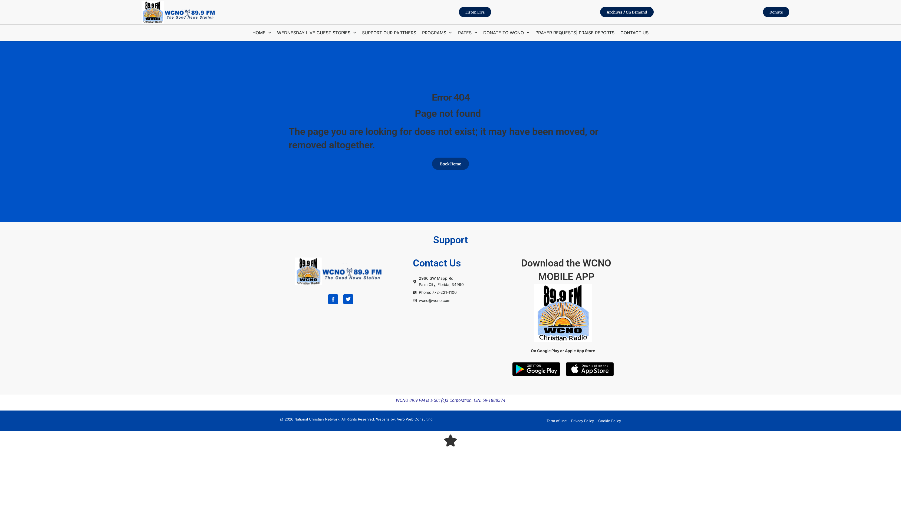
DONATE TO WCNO (506, 32)
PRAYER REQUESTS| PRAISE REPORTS (574, 32)
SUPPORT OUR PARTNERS (389, 32)
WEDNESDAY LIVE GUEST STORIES (316, 32)
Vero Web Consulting (415, 419)
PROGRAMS (437, 32)
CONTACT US (634, 32)
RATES (467, 32)
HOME (261, 32)
